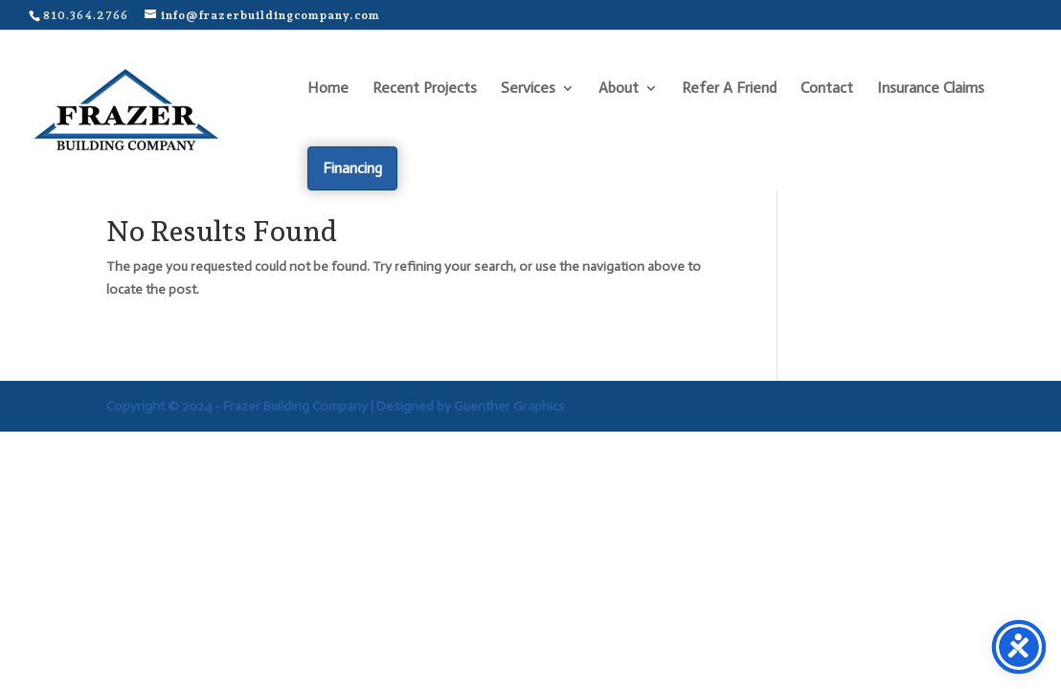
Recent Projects (424, 89)
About (618, 89)
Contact (827, 89)
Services (528, 89)
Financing (352, 168)
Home (328, 89)
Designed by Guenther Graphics (470, 406)
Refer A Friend (729, 89)
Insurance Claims (930, 89)
